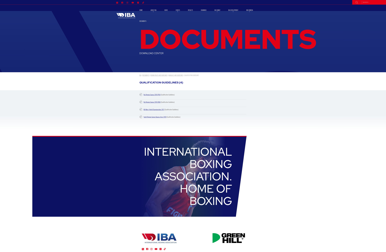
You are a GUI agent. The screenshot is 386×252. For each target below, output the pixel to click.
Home (141, 10)
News (166, 10)
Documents (142, 21)
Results (190, 10)
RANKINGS (204, 10)
